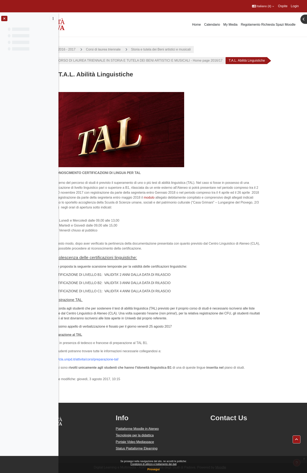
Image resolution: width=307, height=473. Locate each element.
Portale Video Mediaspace (165, 442)
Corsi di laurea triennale (126, 49)
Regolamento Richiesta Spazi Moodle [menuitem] (268, 24)
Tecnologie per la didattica (165, 435)
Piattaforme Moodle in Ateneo (167, 428)
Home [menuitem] (196, 24)
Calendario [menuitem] (212, 24)
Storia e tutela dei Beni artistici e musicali (183, 49)
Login (295, 6)
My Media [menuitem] (230, 24)
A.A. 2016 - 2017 (86, 49)
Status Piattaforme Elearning (167, 448)
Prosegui (153, 469)
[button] (263, 6)
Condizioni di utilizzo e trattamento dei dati (153, 464)
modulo (172, 197)
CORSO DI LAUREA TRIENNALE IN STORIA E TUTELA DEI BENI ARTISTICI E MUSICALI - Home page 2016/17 (161, 60)
